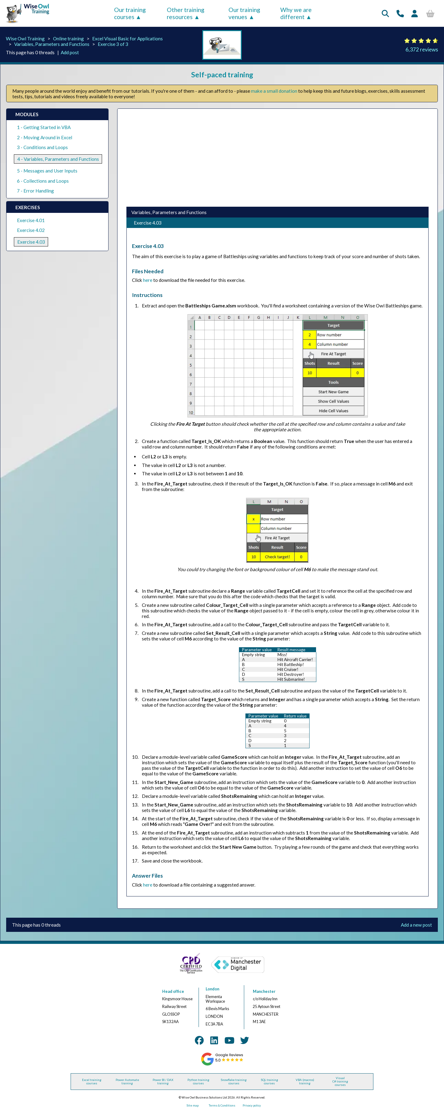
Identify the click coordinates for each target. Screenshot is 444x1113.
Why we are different (296, 13)
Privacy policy (252, 1105)
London (212, 989)
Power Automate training (127, 1081)
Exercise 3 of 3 (113, 44)
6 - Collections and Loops (43, 181)
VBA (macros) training (305, 1081)
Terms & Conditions (222, 1105)
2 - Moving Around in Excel (44, 137)
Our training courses (130, 13)
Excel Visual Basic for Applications (127, 38)
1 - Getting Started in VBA (44, 127)
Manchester (264, 991)
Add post (70, 52)
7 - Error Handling (35, 190)
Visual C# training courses (340, 1081)
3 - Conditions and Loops (42, 147)
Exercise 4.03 (31, 242)
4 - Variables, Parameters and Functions (58, 159)
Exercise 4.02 (31, 230)
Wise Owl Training (25, 38)
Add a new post (416, 925)
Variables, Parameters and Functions (51, 44)
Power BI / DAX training (163, 1081)
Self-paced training (222, 74)
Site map (193, 1105)
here (147, 280)
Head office (173, 991)
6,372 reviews (421, 49)
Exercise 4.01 (31, 220)
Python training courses (198, 1081)
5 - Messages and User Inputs (47, 170)
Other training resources (185, 13)
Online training (68, 38)
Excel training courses (91, 1081)
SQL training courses (269, 1081)
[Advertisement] (277, 158)
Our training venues (244, 13)
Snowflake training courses (234, 1081)
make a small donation (274, 91)
